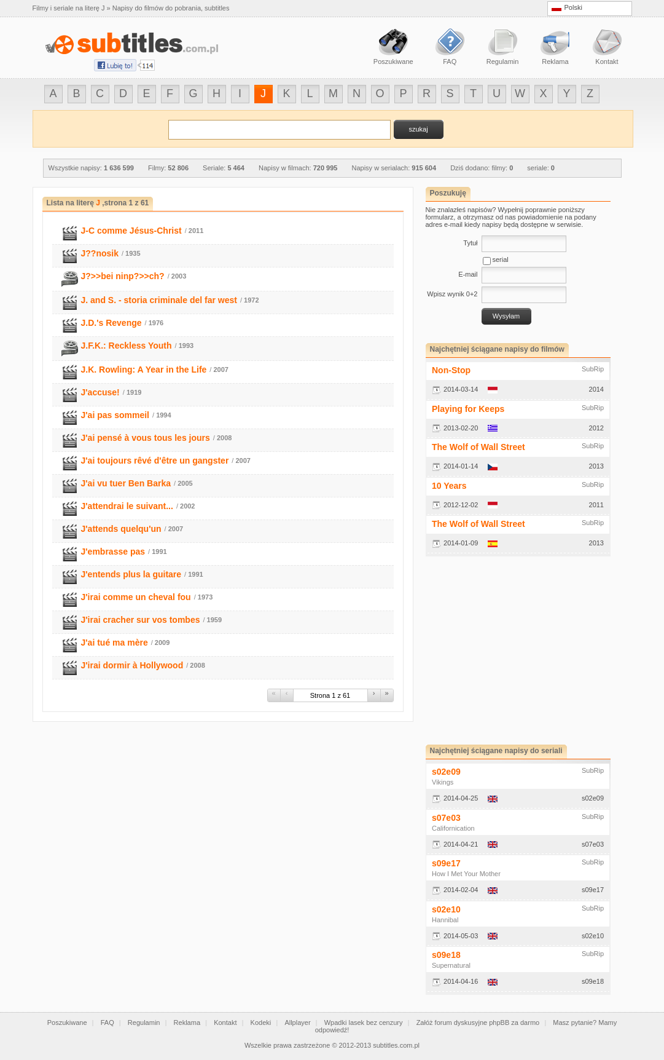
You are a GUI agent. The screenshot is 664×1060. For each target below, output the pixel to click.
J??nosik (100, 253)
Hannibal (445, 920)
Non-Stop (451, 370)
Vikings (442, 782)
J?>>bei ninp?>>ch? (123, 276)
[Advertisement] (529, 650)
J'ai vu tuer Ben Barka (126, 483)
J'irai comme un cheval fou (136, 597)
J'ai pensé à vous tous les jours (145, 438)
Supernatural (451, 965)
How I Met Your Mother (466, 873)
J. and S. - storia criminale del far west (159, 300)
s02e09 (446, 772)
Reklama (187, 1022)
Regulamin (144, 1022)
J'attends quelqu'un (121, 529)
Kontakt (225, 1022)
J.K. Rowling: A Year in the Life (144, 369)
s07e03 (446, 818)
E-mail (467, 274)
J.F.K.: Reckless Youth (126, 345)
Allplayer (297, 1022)
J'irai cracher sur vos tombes (140, 620)
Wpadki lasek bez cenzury (363, 1022)
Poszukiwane (67, 1022)
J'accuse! (100, 392)
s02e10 (446, 909)
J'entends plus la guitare (131, 574)
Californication (453, 828)
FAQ (107, 1022)
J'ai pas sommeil (115, 415)
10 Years (449, 486)
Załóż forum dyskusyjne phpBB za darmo (478, 1022)
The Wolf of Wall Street (478, 447)
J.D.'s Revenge (111, 323)
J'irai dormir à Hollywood (132, 665)
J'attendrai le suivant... (127, 506)
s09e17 (446, 863)
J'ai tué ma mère (114, 642)
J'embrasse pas (113, 551)
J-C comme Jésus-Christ (131, 230)
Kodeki (261, 1022)
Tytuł (470, 243)
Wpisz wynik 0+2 (452, 294)
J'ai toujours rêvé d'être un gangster (155, 460)
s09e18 (446, 955)
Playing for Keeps (468, 409)
